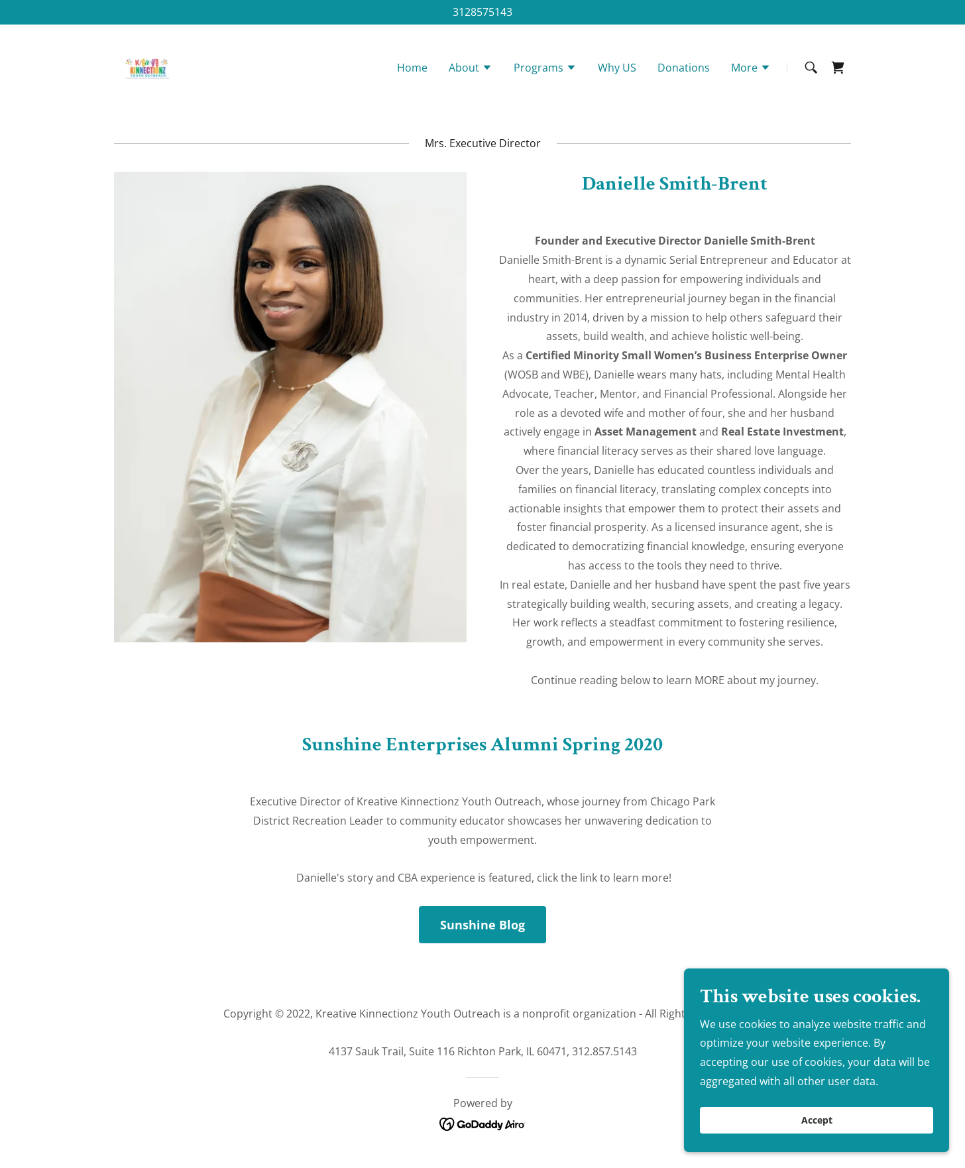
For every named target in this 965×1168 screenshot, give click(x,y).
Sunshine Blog (482, 925)
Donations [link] (683, 69)
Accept (816, 1120)
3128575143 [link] (482, 12)
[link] (148, 68)
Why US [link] (617, 69)
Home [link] (412, 69)
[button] (470, 71)
